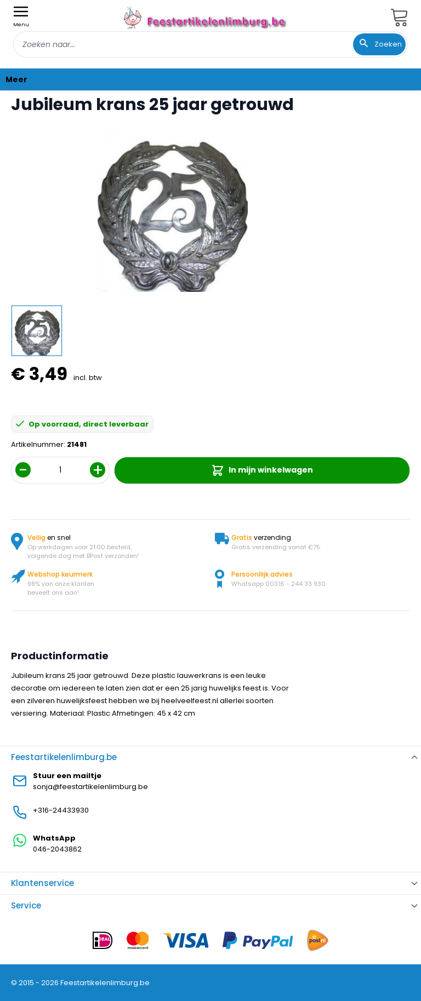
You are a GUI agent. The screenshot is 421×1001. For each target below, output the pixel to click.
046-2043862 (57, 849)
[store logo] (206, 17)
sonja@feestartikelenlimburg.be (90, 786)
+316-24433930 (61, 810)
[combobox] (210, 44)
